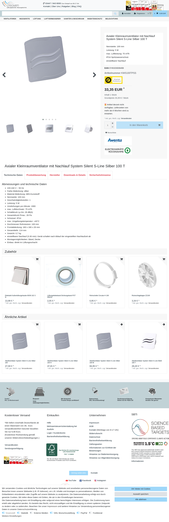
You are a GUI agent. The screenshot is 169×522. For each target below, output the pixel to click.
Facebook (85, 480)
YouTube (71, 480)
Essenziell (10, 513)
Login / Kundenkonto (56, 433)
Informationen (137, 461)
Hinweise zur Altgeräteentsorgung (104, 458)
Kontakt (46, 6)
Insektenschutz (94, 19)
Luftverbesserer (52, 19)
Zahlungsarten (95, 444)
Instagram (100, 480)
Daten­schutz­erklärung (27, 509)
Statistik (24, 513)
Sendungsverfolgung (14, 448)
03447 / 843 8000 (53, 3)
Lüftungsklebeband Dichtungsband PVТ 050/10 (61, 296)
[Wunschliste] (149, 13)
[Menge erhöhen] (112, 123)
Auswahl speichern (141, 494)
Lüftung (37, 19)
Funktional (97, 513)
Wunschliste (110, 133)
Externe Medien (41, 513)
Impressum (94, 423)
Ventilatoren (10, 19)
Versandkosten (126, 118)
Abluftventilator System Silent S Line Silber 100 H (62, 362)
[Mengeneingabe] (107, 125)
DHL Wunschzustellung (64, 513)
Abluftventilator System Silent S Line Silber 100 (20, 362)
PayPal (84, 513)
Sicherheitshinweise (100, 175)
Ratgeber (66, 6)
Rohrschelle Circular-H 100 (99, 295)
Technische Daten (13, 175)
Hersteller (55, 175)
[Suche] (115, 13)
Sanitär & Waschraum (74, 19)
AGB (91, 426)
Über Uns (56, 6)
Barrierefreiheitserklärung (58, 436)
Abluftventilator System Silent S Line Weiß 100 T (147, 362)
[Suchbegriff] (57, 13)
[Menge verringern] (112, 127)
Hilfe (49, 423)
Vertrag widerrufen (78, 473)
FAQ (79, 6)
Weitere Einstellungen (11, 516)
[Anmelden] (126, 13)
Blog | (74, 6)
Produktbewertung (36, 175)
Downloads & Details (75, 175)
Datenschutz (94, 437)
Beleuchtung (111, 19)
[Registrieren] (139, 13)
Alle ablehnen (140, 499)
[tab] (13, 175)
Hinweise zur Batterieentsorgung (103, 454)
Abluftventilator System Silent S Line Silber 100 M (105, 362)
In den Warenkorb (145, 125)
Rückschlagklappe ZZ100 (141, 295)
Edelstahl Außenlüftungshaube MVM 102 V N (20, 296)
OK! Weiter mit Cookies (140, 489)
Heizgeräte (24, 19)
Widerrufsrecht (95, 433)
